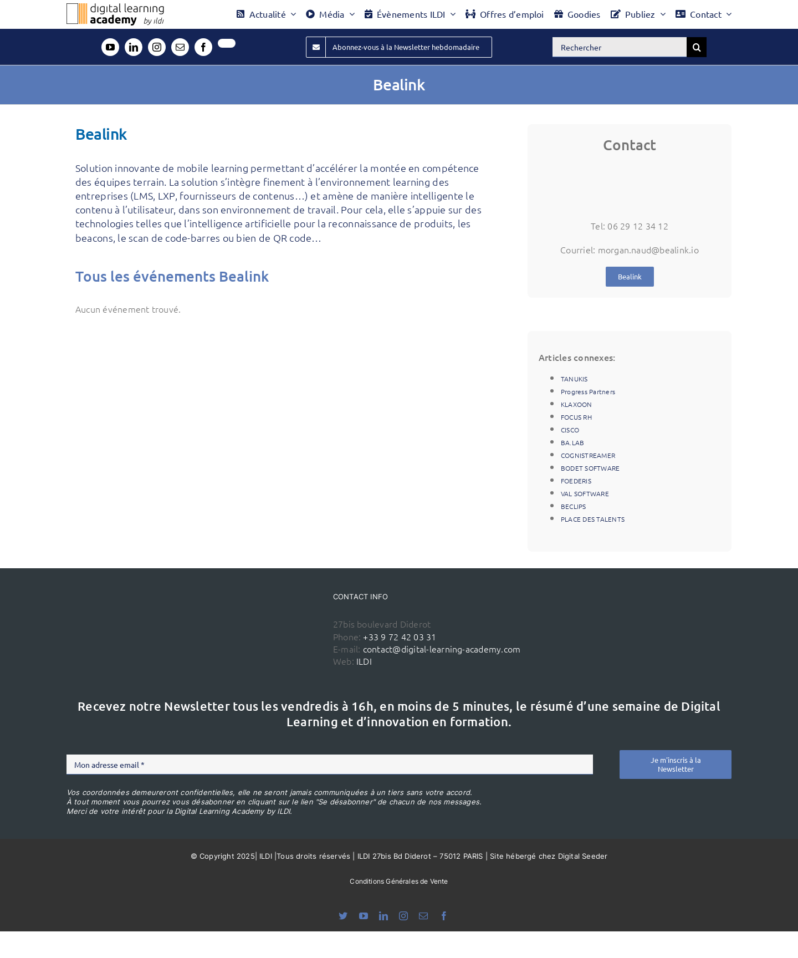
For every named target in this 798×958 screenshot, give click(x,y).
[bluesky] (343, 915)
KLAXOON (576, 404)
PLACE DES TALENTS (593, 518)
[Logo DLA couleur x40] (115, 8)
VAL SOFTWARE (585, 493)
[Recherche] (697, 47)
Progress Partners (588, 391)
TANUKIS (574, 378)
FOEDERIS (576, 480)
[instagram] (157, 47)
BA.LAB (572, 442)
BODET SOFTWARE (590, 467)
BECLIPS (573, 506)
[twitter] (227, 43)
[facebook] (203, 47)
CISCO (570, 429)
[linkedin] (133, 47)
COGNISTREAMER (588, 455)
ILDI (364, 661)
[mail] (180, 47)
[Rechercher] (620, 47)
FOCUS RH (576, 416)
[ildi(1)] (266, 610)
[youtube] (110, 47)
